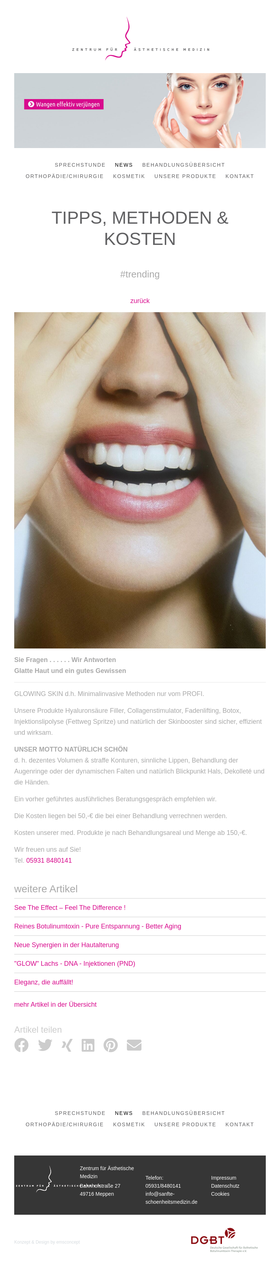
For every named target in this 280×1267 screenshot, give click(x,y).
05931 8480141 (49, 860)
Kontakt (240, 176)
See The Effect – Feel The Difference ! (70, 907)
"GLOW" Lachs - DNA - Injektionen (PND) (74, 963)
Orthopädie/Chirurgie (65, 176)
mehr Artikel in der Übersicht (55, 1004)
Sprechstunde (80, 165)
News (124, 165)
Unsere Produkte (186, 176)
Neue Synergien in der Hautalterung (66, 945)
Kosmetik (129, 176)
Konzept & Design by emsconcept (47, 1242)
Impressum (223, 1178)
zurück (139, 301)
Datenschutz (225, 1186)
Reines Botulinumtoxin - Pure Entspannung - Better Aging (97, 926)
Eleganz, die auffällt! (43, 982)
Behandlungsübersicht (183, 165)
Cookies (220, 1194)
